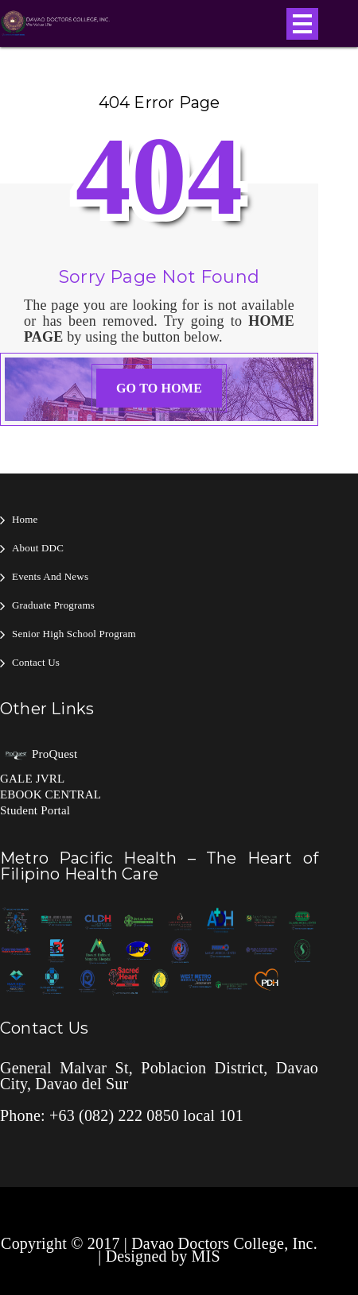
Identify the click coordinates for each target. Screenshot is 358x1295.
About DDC (38, 548)
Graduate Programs (53, 605)
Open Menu (302, 24)
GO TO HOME (159, 388)
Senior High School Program (74, 634)
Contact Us (36, 662)
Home (25, 519)
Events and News (50, 576)
